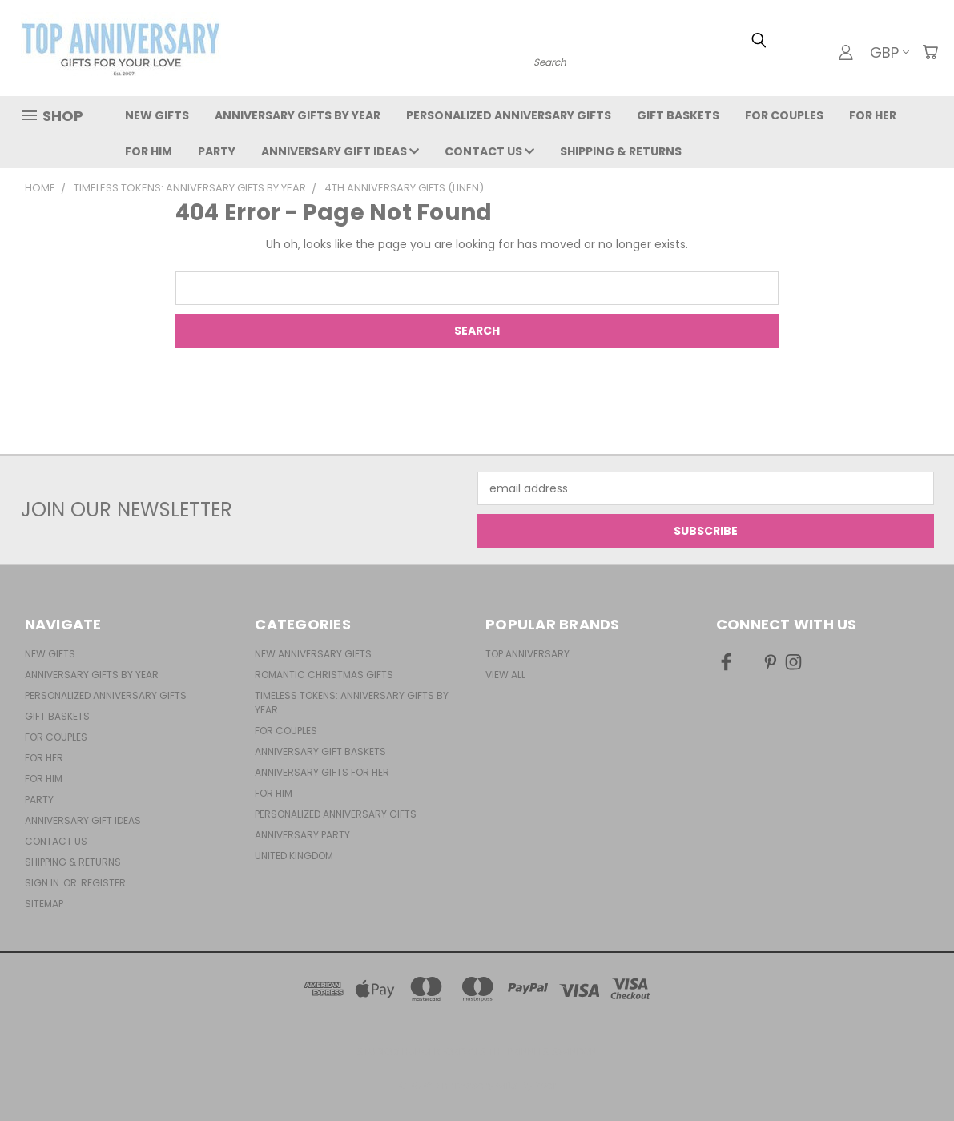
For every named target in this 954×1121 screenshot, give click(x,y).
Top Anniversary (527, 654)
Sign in (43, 883)
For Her (872, 115)
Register (103, 883)
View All (505, 674)
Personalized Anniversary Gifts (508, 115)
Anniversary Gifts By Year (297, 115)
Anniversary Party (302, 835)
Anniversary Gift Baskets (320, 751)
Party (216, 151)
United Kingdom (294, 855)
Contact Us (489, 151)
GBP (889, 52)
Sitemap (44, 903)
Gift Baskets (678, 115)
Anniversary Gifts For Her (322, 772)
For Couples (784, 115)
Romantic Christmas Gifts (324, 674)
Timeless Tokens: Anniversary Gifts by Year (352, 703)
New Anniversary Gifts (313, 654)
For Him (148, 151)
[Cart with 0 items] (930, 52)
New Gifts (157, 115)
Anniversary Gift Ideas (340, 151)
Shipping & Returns (621, 151)
